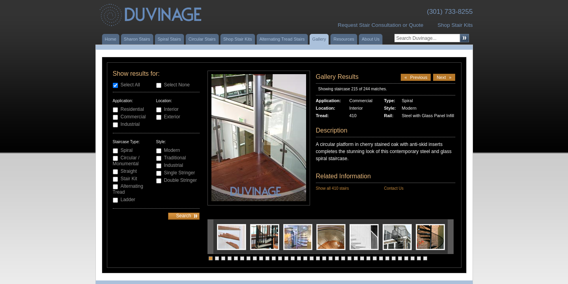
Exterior (172, 117)
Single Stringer (179, 173)
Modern (172, 150)
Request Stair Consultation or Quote (380, 25)
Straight (129, 171)
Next (444, 77)
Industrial (130, 124)
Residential (132, 109)
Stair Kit (129, 178)
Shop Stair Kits (455, 25)
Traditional (175, 158)
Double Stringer (180, 180)
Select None (177, 85)
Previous (415, 77)
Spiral (127, 150)
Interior (171, 109)
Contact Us (393, 188)
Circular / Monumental (126, 160)
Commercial (133, 117)
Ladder (128, 199)
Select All (130, 85)
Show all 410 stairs (332, 188)
